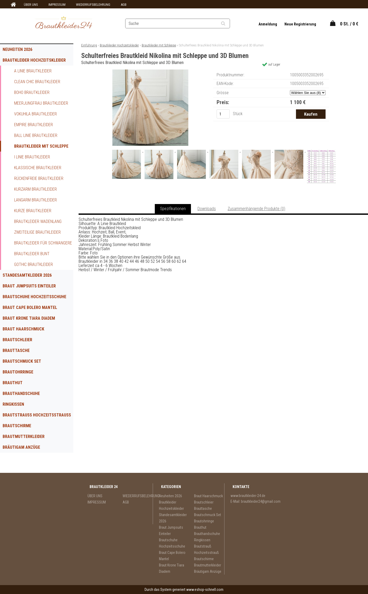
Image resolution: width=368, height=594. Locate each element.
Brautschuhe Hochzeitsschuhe (34, 296)
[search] (229, 24)
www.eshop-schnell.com (204, 589)
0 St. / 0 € (349, 23)
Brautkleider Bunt (32, 253)
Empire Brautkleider (33, 124)
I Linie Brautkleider (32, 156)
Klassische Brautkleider (37, 167)
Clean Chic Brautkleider (37, 81)
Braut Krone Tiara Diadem (29, 318)
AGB (124, 5)
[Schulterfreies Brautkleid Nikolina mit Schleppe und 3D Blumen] (150, 71)
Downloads (206, 208)
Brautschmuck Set (22, 361)
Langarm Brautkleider (35, 199)
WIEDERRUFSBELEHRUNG (93, 5)
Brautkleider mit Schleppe (41, 146)
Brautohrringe (18, 372)
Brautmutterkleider (24, 436)
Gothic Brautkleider (33, 264)
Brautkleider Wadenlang (38, 221)
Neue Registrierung (300, 24)
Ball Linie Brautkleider (35, 135)
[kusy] (223, 114)
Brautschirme (17, 425)
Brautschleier (17, 339)
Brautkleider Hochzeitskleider (34, 60)
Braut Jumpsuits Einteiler (29, 285)
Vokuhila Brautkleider (35, 113)
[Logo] (64, 23)
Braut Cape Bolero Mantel (30, 307)
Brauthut (13, 382)
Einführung (89, 45)
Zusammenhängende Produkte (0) (256, 208)
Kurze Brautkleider (32, 210)
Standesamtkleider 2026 (27, 275)
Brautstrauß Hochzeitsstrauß (37, 415)
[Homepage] (12, 5)
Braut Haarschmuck (23, 329)
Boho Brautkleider (32, 92)
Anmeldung (268, 24)
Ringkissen (13, 404)
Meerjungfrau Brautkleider (41, 103)
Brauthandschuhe (21, 393)
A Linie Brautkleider (33, 70)
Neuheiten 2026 (17, 49)
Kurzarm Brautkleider (35, 189)
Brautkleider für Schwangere (43, 242)
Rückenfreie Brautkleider (38, 178)
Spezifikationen (173, 208)
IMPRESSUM (56, 5)
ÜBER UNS (31, 5)
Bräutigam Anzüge (21, 447)
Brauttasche (16, 350)
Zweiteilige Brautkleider (37, 232)
